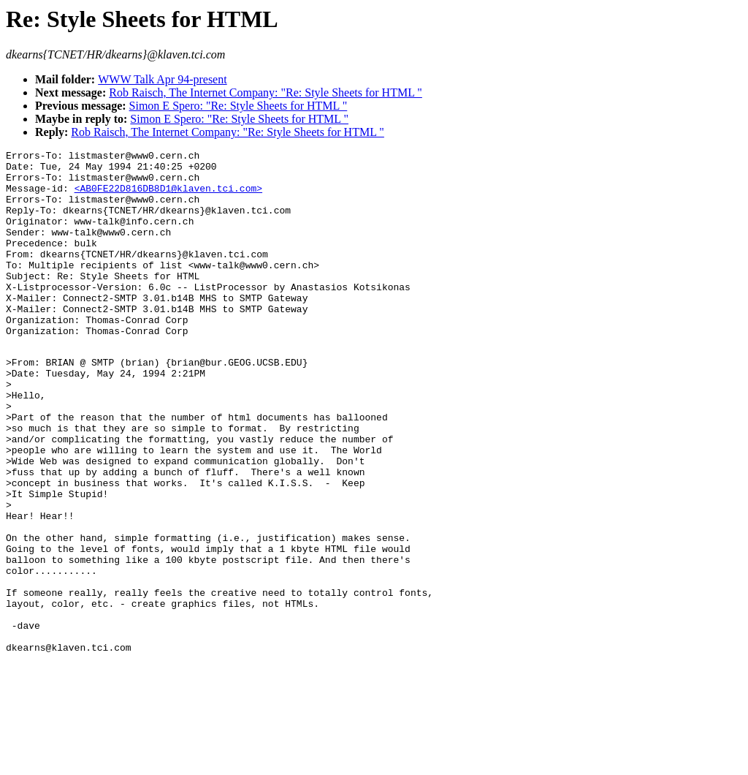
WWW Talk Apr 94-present (162, 79)
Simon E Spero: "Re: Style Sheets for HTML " (238, 105)
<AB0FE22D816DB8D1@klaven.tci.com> (168, 196)
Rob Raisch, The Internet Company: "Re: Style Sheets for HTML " (265, 92)
